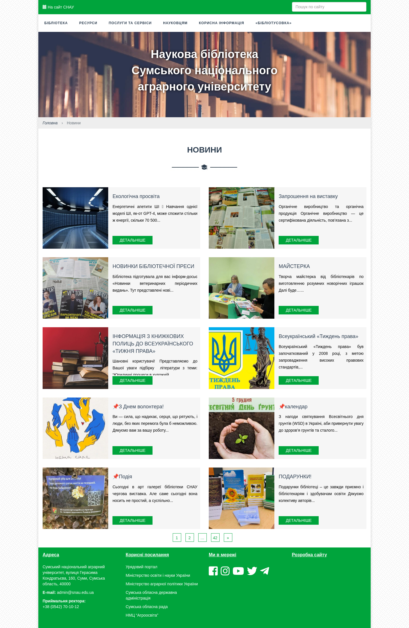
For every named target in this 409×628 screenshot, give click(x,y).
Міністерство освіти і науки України (158, 575)
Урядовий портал (141, 567)
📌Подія (122, 476)
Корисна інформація (221, 23)
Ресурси (88, 23)
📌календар (293, 406)
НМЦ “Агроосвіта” (142, 615)
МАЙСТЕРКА (294, 266)
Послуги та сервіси (130, 23)
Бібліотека (56, 23)
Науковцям (175, 23)
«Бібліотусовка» (274, 23)
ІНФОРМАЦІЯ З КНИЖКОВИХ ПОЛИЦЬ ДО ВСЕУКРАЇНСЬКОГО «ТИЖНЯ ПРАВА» (152, 343)
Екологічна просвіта (136, 196)
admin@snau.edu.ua (75, 592)
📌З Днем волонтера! (138, 406)
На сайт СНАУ (58, 7)
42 (215, 538)
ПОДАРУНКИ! (295, 476)
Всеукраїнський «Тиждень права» (318, 336)
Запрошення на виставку (308, 196)
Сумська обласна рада (147, 606)
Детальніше (132, 240)
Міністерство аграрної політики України (162, 584)
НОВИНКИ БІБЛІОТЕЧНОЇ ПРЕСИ (153, 266)
